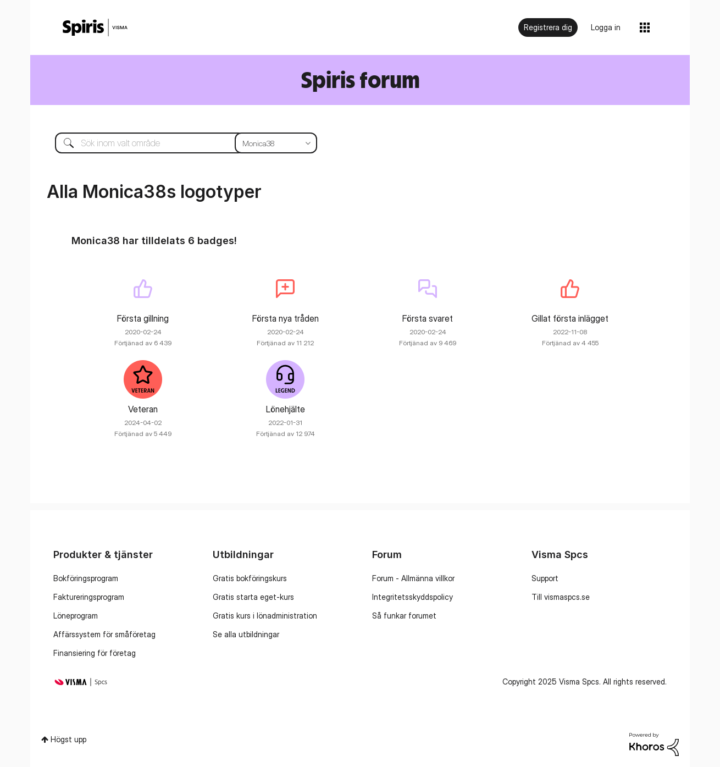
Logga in (606, 27)
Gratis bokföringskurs (250, 578)
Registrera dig (548, 27)
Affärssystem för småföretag (104, 634)
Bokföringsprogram (85, 578)
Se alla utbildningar (246, 634)
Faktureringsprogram (88, 597)
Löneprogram (75, 615)
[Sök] (178, 143)
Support (544, 578)
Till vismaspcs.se (560, 597)
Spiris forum (360, 79)
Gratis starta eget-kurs (253, 597)
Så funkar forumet (404, 615)
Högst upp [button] (68, 739)
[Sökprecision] (276, 143)
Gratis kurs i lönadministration (265, 615)
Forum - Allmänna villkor (413, 578)
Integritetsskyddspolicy (412, 597)
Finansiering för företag (94, 653)
